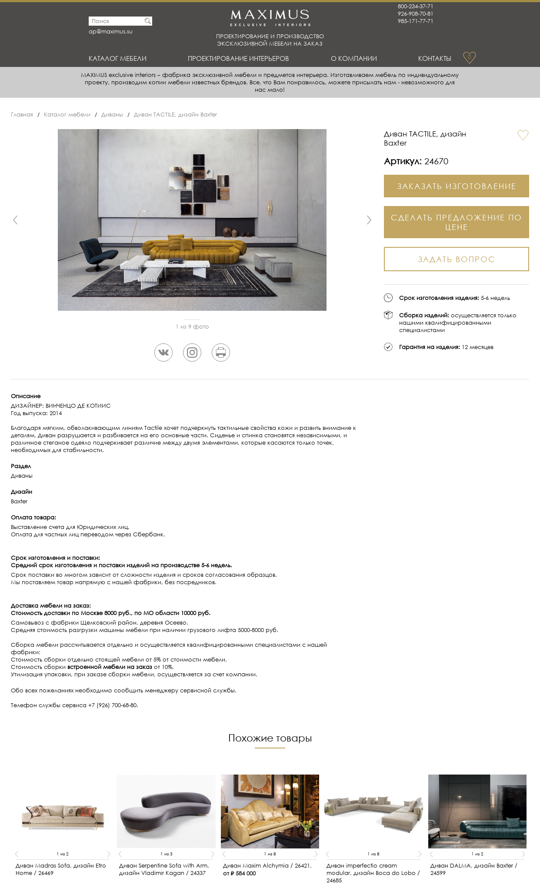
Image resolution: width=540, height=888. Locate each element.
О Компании (354, 58)
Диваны (112, 114)
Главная (22, 114)
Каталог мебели (118, 58)
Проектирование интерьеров (238, 58)
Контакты (434, 58)
